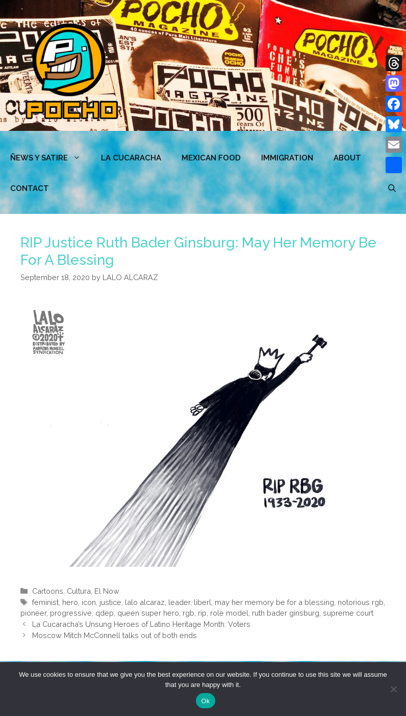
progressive (71, 613)
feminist (45, 602)
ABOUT (347, 157)
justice (110, 602)
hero (70, 602)
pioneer (33, 613)
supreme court (348, 613)
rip (202, 613)
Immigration (287, 157)
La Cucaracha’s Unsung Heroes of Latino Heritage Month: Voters (141, 624)
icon (89, 602)
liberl (202, 602)
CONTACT (29, 188)
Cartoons (47, 591)
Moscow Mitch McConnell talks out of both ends (114, 635)
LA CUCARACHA (131, 157)
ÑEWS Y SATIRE (50, 158)
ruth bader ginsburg (285, 613)
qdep (104, 613)
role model (229, 613)
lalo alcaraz (145, 602)
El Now (106, 591)
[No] (393, 689)
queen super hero (148, 613)
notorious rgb (361, 602)
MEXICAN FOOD (211, 157)
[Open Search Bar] (392, 188)
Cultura (79, 591)
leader (179, 602)
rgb (188, 613)
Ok (205, 701)
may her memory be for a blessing (274, 602)
